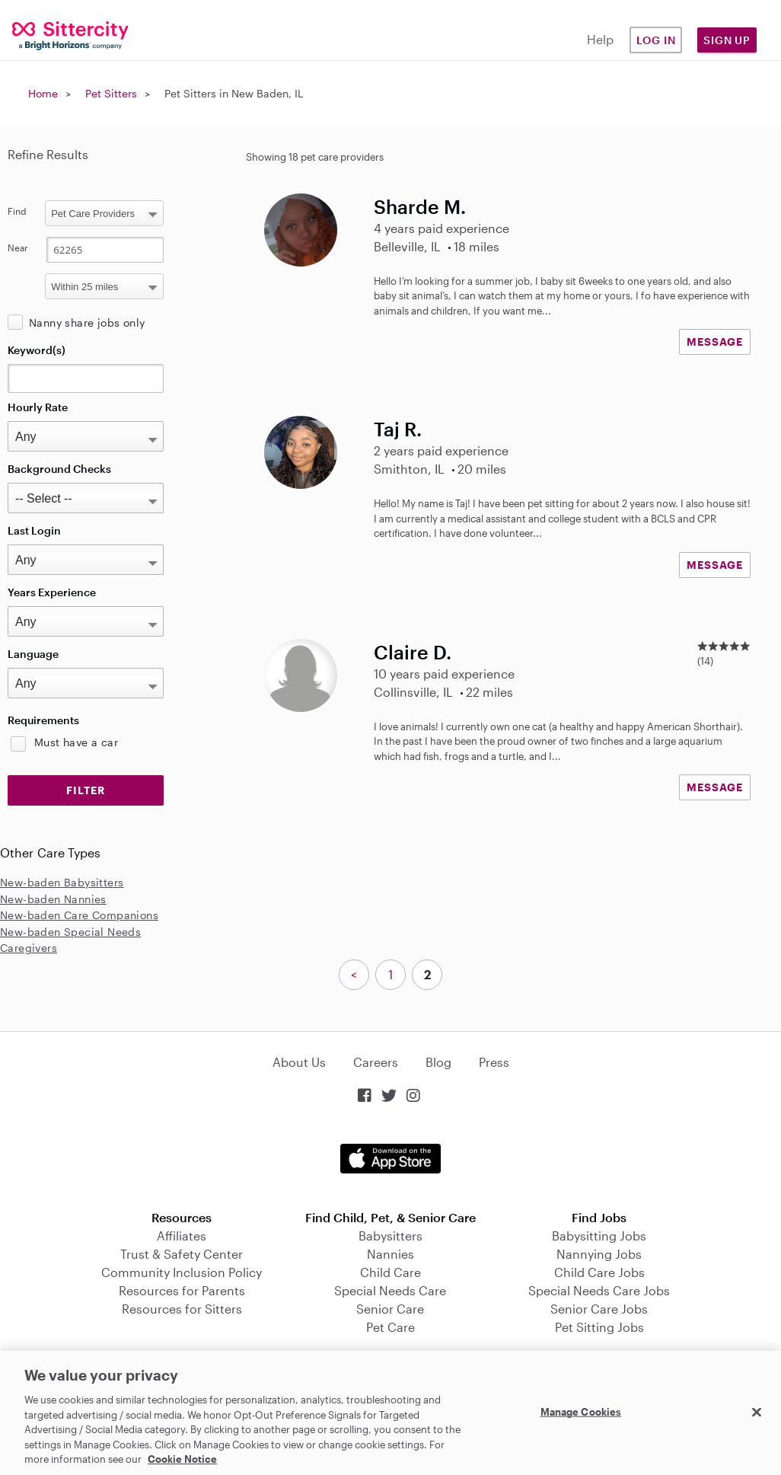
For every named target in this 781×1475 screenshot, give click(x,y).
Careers (375, 1062)
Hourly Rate (38, 407)
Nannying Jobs (599, 1254)
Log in (656, 40)
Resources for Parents (182, 1290)
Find (17, 211)
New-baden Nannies (53, 898)
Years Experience (52, 592)
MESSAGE (715, 341)
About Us (299, 1062)
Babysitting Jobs (599, 1235)
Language (33, 653)
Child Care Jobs (599, 1272)
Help (600, 39)
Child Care (390, 1272)
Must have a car (76, 742)
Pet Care (390, 1327)
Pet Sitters (111, 93)
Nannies (390, 1254)
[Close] (756, 1412)
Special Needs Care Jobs (599, 1290)
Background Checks (59, 468)
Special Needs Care (390, 1290)
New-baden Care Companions (79, 914)
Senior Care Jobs (599, 1308)
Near (18, 247)
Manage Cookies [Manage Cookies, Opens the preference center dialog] (581, 1411)
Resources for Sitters (182, 1308)
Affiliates (181, 1235)
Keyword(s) (36, 349)
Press (494, 1062)
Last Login (34, 530)
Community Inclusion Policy (181, 1272)
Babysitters (390, 1235)
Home (43, 93)
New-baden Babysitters (61, 882)
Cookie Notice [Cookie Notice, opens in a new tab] (182, 1459)
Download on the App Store (390, 1158)
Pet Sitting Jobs (599, 1327)
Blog (438, 1062)
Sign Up (727, 40)
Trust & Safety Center (181, 1254)
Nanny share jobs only (87, 322)
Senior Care (390, 1308)
